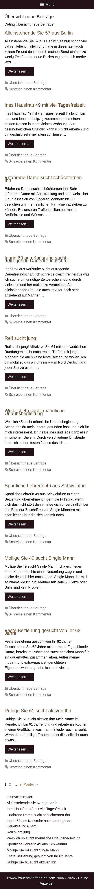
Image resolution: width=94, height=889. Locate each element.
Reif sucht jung (20, 338)
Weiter (31, 784)
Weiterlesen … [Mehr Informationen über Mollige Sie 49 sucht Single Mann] (19, 597)
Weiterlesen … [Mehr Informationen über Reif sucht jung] (19, 377)
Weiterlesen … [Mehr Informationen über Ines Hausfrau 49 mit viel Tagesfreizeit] (19, 144)
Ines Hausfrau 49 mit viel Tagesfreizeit (45, 105)
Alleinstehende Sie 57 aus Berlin (39, 33)
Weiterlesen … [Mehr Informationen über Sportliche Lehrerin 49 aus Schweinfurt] (19, 524)
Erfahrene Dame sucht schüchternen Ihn (43, 179)
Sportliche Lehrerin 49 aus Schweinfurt (45, 485)
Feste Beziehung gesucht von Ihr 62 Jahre (42, 632)
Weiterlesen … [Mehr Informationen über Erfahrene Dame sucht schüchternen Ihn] (19, 224)
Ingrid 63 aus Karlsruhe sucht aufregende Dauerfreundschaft (37, 259)
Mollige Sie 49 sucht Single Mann (40, 558)
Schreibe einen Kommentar (30, 89)
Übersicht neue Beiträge (27, 83)
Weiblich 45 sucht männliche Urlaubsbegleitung (35, 412)
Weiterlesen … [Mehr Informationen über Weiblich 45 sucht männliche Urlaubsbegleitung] (19, 452)
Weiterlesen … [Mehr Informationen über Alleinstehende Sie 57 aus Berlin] (19, 71)
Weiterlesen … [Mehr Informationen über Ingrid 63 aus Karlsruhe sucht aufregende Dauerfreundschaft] (19, 304)
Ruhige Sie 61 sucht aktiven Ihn (38, 710)
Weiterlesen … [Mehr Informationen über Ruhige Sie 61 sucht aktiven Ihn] (19, 749)
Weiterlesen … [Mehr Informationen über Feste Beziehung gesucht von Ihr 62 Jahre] (19, 677)
